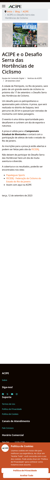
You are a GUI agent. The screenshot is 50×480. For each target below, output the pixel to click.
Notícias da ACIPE (34, 78)
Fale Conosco (8, 428)
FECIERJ (35, 149)
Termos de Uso (8, 404)
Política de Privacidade (12, 409)
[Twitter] (7, 394)
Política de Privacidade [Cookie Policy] (25, 470)
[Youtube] (12, 394)
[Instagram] (16, 394)
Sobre (4, 380)
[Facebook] (3, 394)
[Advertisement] (25, 284)
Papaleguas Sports (15, 175)
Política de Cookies (10, 414)
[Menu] (3, 6)
